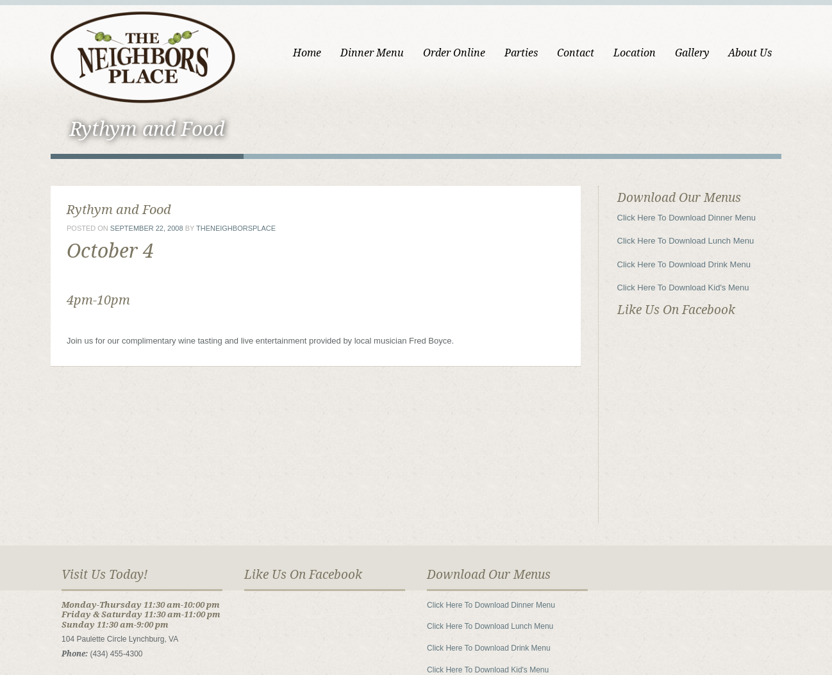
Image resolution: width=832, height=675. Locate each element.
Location (634, 53)
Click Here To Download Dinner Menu (686, 217)
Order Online (454, 53)
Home (307, 53)
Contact (575, 53)
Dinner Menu (372, 53)
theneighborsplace (236, 228)
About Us (750, 53)
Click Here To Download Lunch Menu (685, 241)
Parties (521, 53)
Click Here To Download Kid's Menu (683, 287)
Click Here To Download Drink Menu (684, 264)
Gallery (692, 53)
